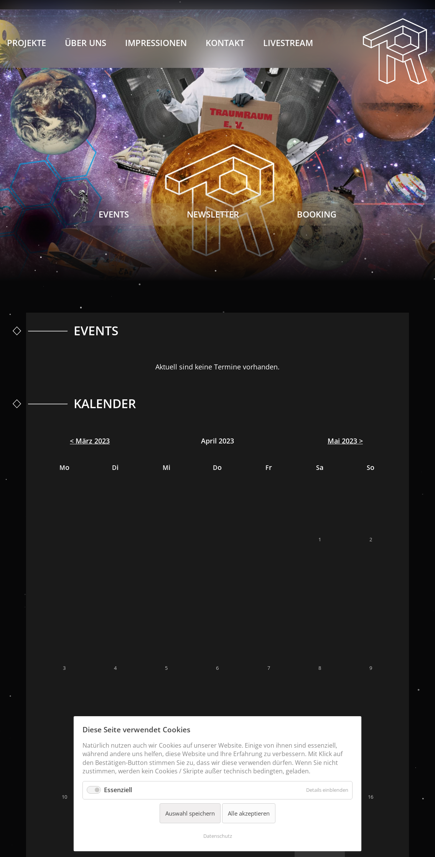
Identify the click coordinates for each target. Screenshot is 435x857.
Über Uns (85, 42)
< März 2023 (90, 440)
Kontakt (225, 42)
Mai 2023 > (345, 440)
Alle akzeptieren (249, 813)
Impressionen (156, 42)
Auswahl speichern (190, 813)
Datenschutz (217, 835)
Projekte (26, 42)
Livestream (288, 42)
